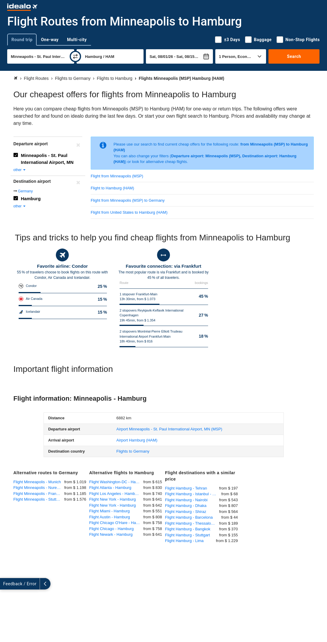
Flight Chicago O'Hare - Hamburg (116, 522)
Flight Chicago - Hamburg (111, 528)
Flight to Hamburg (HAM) (112, 188)
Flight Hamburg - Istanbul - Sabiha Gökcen (193, 494)
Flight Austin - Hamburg (109, 517)
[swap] (75, 56)
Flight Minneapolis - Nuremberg (39, 487)
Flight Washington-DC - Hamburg (116, 482)
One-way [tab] (50, 39)
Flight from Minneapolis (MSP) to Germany (128, 200)
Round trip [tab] (21, 39)
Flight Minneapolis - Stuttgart (38, 499)
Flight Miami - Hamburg (109, 511)
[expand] (5, 584)
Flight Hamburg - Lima (184, 540)
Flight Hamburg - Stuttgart (187, 535)
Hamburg (31, 198)
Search (294, 56)
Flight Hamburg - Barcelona (189, 517)
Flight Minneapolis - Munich (37, 482)
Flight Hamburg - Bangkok (187, 529)
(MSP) (170, 429)
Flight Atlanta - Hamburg (110, 487)
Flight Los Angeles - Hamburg (115, 493)
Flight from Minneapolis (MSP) (117, 176)
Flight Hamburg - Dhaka (186, 505)
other (20, 170)
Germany (25, 191)
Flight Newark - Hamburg (111, 534)
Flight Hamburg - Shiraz (185, 511)
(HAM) (137, 440)
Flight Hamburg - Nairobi (186, 500)
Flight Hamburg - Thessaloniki (191, 523)
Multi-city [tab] (77, 39)
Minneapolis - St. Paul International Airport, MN (47, 159)
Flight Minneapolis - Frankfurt (39, 493)
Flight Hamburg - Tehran (186, 488)
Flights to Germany (133, 451)
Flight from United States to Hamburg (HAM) (129, 212)
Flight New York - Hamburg (112, 499)
